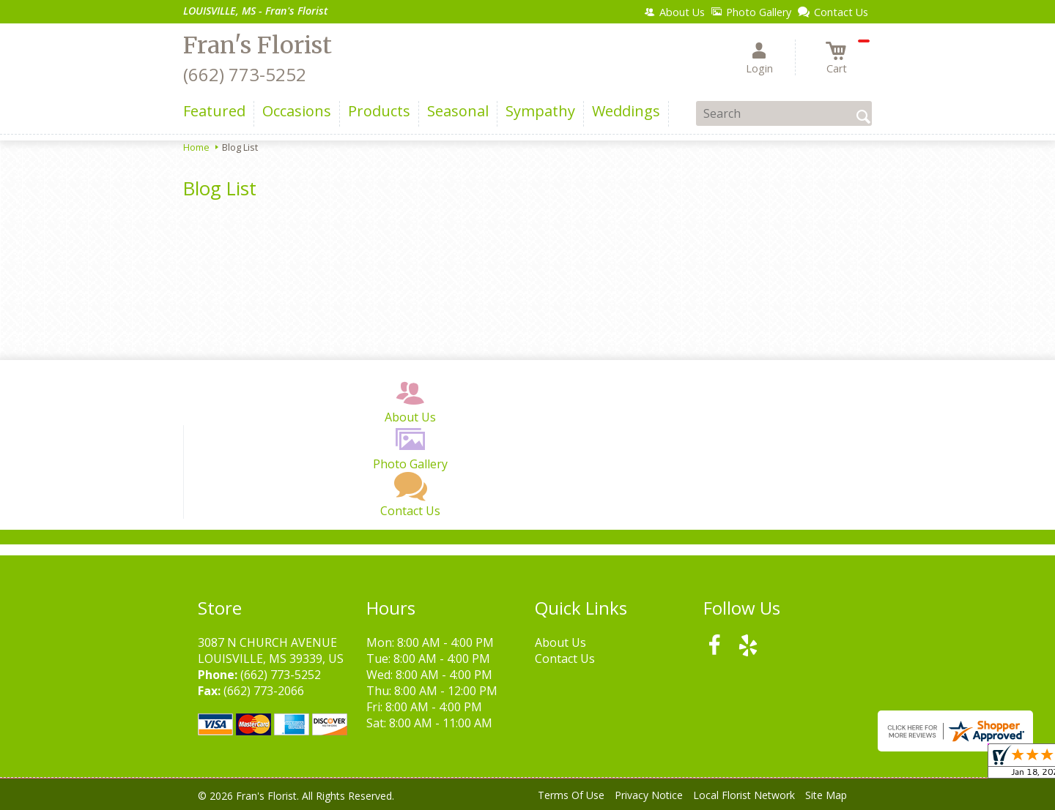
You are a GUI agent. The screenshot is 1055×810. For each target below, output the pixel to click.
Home (196, 147)
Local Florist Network (744, 795)
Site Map (826, 795)
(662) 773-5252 (244, 74)
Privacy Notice (649, 795)
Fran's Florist (257, 45)
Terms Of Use (571, 795)
